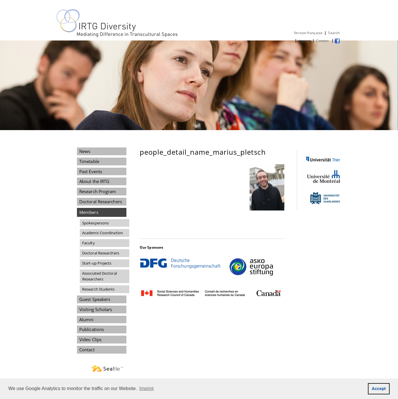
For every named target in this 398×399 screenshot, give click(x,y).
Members (88, 212)
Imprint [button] (146, 388)
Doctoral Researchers (100, 201)
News (84, 151)
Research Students (98, 289)
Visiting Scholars (95, 309)
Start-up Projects (97, 263)
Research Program (97, 191)
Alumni (86, 319)
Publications (91, 329)
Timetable (89, 161)
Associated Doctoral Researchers (99, 276)
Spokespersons (95, 223)
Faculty (88, 242)
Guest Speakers (94, 299)
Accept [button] (379, 388)
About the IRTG (94, 181)
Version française (308, 32)
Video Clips (90, 339)
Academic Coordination (102, 232)
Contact (323, 40)
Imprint (305, 40)
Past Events (90, 171)
